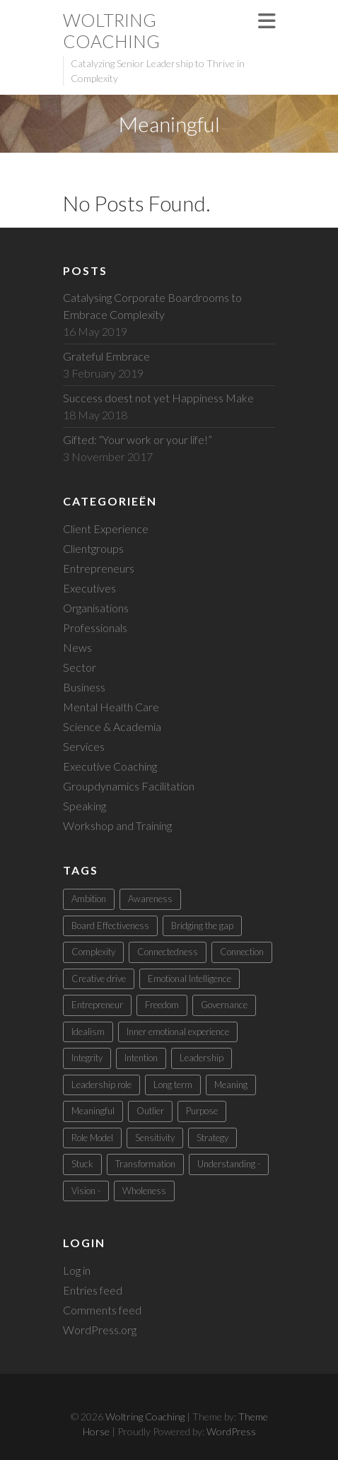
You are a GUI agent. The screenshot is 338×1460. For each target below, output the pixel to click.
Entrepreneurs (98, 568)
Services (84, 746)
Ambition (88, 898)
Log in (77, 1270)
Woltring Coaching (111, 30)
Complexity (93, 951)
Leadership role (101, 1084)
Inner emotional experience (178, 1031)
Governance (224, 1004)
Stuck (82, 1163)
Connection (242, 951)
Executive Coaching (110, 766)
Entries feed (92, 1290)
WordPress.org (99, 1329)
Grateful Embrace (106, 356)
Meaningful (93, 1110)
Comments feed (102, 1309)
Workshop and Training (117, 825)
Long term (172, 1084)
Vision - (85, 1190)
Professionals (95, 627)
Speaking (84, 805)
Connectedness (167, 951)
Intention (141, 1057)
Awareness (150, 898)
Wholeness (144, 1190)
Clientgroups (93, 548)
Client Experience (105, 528)
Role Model (92, 1137)
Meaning (230, 1084)
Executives (89, 588)
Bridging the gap (202, 925)
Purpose (202, 1110)
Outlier (150, 1110)
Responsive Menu (266, 20)
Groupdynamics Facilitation (128, 786)
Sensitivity (155, 1137)
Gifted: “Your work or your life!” (137, 439)
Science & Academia (112, 726)
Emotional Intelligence (189, 978)
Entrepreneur (97, 1004)
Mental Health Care (111, 706)
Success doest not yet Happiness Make (158, 397)
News (77, 647)
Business (84, 687)
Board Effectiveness (110, 925)
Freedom (162, 1004)
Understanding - (228, 1163)
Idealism (88, 1031)
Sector (79, 667)
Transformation (145, 1163)
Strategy (212, 1137)
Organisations (96, 607)
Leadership (201, 1057)
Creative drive (98, 978)
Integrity (87, 1057)
